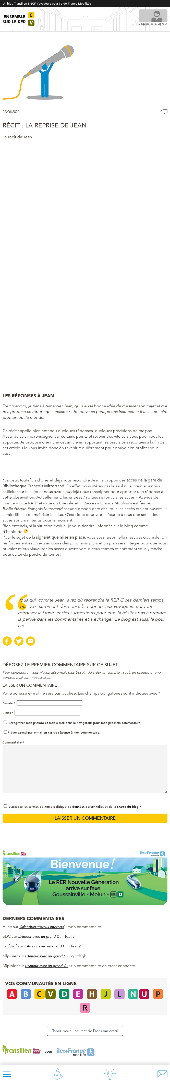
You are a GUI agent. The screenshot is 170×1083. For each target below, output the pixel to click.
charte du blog (128, 806)
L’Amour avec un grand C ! (39, 936)
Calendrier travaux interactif (41, 926)
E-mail (8, 713)
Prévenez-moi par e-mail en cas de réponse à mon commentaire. (52, 732)
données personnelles (88, 806)
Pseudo (9, 703)
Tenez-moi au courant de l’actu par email (85, 1030)
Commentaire (13, 742)
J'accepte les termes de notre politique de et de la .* (75, 806)
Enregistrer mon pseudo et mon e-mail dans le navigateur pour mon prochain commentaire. (75, 723)
